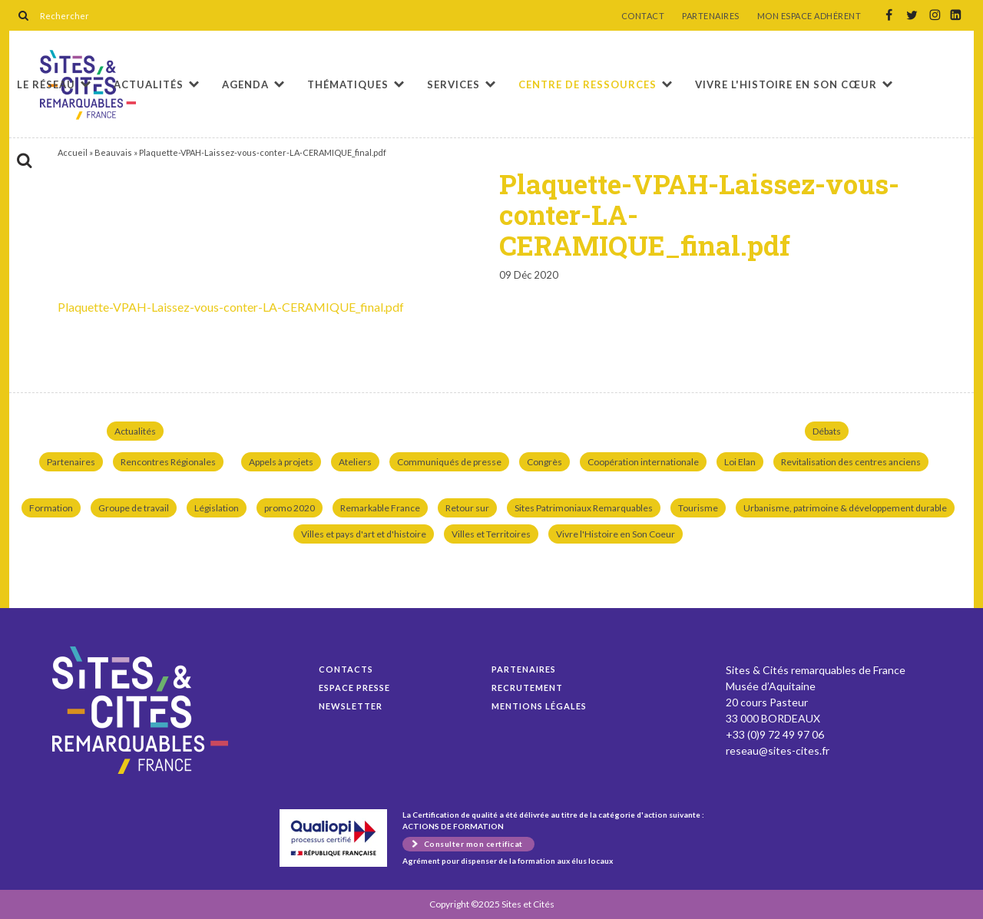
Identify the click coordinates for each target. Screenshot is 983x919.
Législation (216, 508)
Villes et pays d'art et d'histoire (363, 534)
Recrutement (527, 688)
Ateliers (355, 462)
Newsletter (350, 706)
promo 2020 (289, 508)
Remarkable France (380, 508)
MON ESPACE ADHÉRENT (809, 16)
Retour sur (467, 508)
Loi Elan (740, 462)
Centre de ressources (587, 84)
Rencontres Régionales (168, 462)
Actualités (149, 84)
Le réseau (46, 84)
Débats (827, 431)
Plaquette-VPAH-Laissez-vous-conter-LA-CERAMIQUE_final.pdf (231, 306)
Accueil (73, 152)
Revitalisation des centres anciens (851, 462)
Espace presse (354, 688)
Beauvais (113, 152)
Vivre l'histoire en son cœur (786, 84)
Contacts (346, 669)
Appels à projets (281, 462)
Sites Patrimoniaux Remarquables (584, 508)
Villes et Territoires (491, 534)
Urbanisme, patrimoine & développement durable (845, 508)
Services (453, 84)
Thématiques (348, 84)
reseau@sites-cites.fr (777, 750)
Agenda (245, 84)
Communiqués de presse (449, 462)
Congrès (544, 462)
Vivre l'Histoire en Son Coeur (615, 534)
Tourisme (698, 508)
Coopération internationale (643, 462)
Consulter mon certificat (473, 843)
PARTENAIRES (711, 16)
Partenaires (71, 462)
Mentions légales (539, 706)
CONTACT (643, 16)
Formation (51, 508)
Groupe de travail (133, 508)
